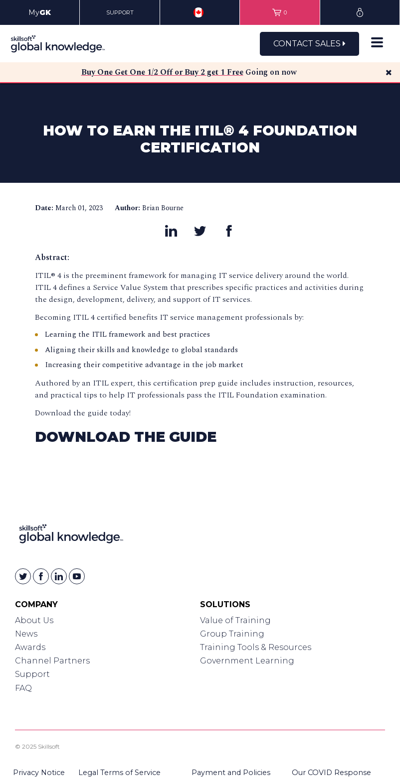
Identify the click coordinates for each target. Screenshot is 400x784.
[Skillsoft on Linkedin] (59, 576)
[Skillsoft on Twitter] (23, 576)
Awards (30, 647)
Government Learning (247, 660)
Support (32, 674)
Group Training (232, 634)
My (39, 12)
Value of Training (235, 620)
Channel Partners (52, 660)
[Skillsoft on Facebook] (41, 576)
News (26, 634)
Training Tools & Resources (255, 647)
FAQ (23, 688)
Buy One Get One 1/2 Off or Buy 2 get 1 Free (162, 72)
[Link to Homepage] (71, 536)
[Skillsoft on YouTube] (77, 576)
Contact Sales (309, 43)
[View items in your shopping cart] (279, 12)
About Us (34, 620)
